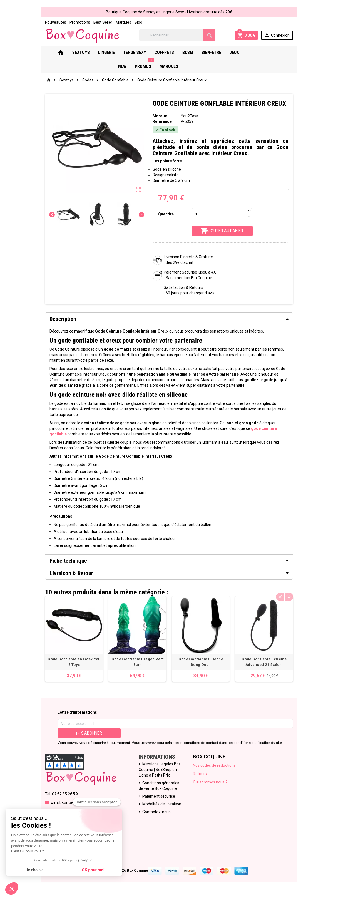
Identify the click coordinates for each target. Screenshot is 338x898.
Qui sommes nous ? (210, 784)
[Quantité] (220, 215)
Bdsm (188, 53)
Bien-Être (212, 53)
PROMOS (274, 51)
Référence (161, 122)
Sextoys (81, 53)
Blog (134, 22)
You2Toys (189, 116)
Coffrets (164, 53)
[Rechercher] (178, 35)
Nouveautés (51, 22)
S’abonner (86, 735)
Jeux (234, 53)
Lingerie (106, 53)
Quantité (165, 214)
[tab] (169, 319)
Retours (200, 776)
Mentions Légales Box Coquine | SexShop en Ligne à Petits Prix (159, 772)
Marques (119, 22)
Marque (159, 116)
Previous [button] (284, 591)
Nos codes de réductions (214, 768)
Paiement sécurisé (157, 799)
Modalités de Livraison (160, 806)
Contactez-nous (155, 814)
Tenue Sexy (134, 53)
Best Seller (99, 22)
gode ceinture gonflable (248, 429)
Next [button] (293, 591)
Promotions (76, 22)
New (252, 53)
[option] (71, 640)
